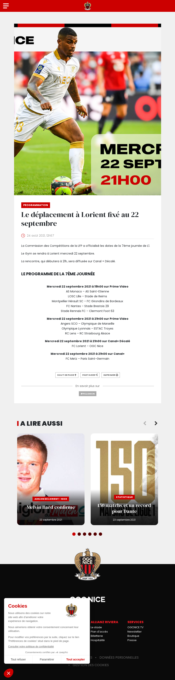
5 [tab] (96, 534)
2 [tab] (80, 534)
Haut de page (67, 375)
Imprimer (110, 375)
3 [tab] (85, 534)
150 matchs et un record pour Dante (124, 479)
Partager (90, 375)
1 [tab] (74, 534)
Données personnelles (119, 657)
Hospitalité (98, 640)
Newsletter (134, 632)
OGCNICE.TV (135, 627)
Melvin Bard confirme (51, 479)
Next (156, 423)
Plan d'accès (99, 632)
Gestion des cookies (91, 665)
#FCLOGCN (87, 393)
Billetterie (97, 636)
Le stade (96, 627)
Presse (132, 640)
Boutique (133, 636)
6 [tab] (101, 534)
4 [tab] (90, 534)
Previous (145, 423)
